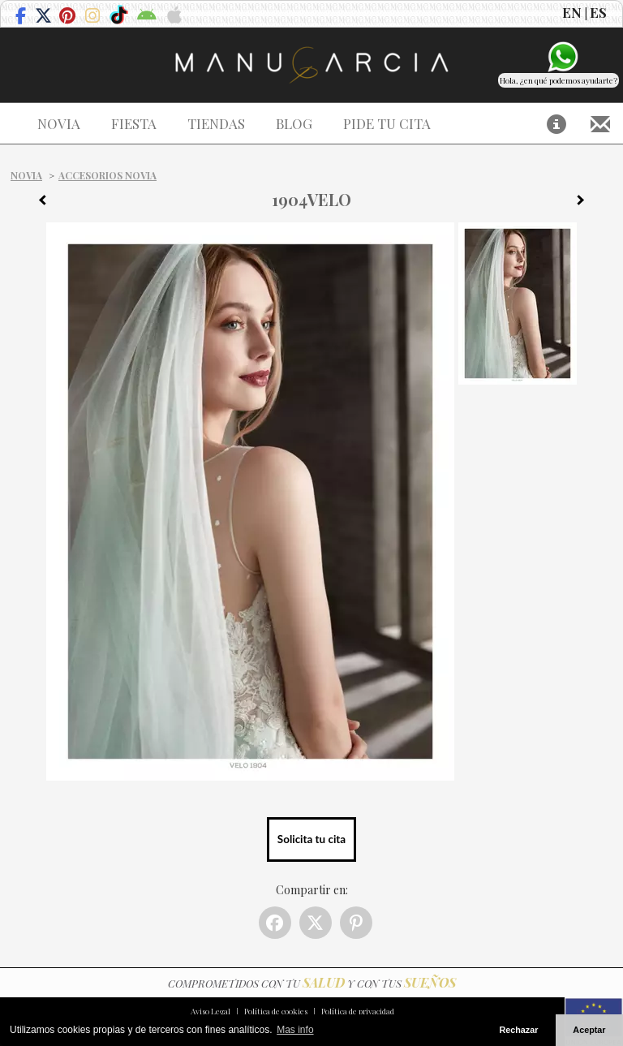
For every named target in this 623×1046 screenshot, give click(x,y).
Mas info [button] (295, 1029)
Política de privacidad (357, 1011)
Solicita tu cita (311, 839)
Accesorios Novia (107, 175)
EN (572, 12)
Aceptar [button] (589, 1030)
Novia (26, 175)
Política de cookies (275, 1011)
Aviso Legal (210, 1011)
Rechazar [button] (518, 1030)
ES (598, 12)
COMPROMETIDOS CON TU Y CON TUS (312, 983)
